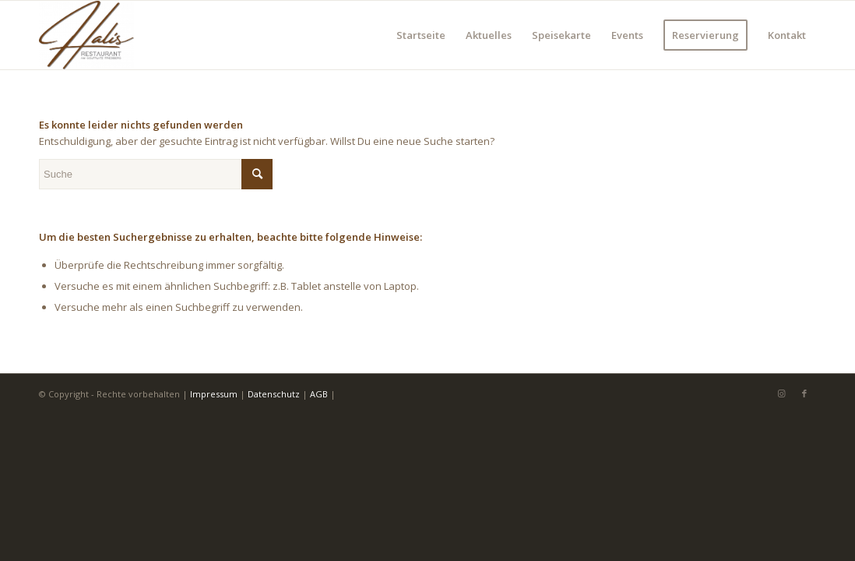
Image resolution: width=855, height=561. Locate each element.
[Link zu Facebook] (804, 393)
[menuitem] (421, 35)
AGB (319, 394)
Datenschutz (274, 394)
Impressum (214, 394)
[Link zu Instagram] (781, 393)
